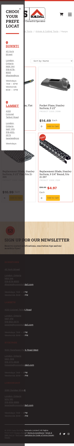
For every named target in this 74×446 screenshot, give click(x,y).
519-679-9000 (15, 50)
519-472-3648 (15, 133)
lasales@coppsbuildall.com (22, 94)
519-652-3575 (15, 91)
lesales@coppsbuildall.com (22, 177)
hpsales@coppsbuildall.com (23, 136)
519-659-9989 (15, 174)
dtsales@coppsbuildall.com (22, 53)
